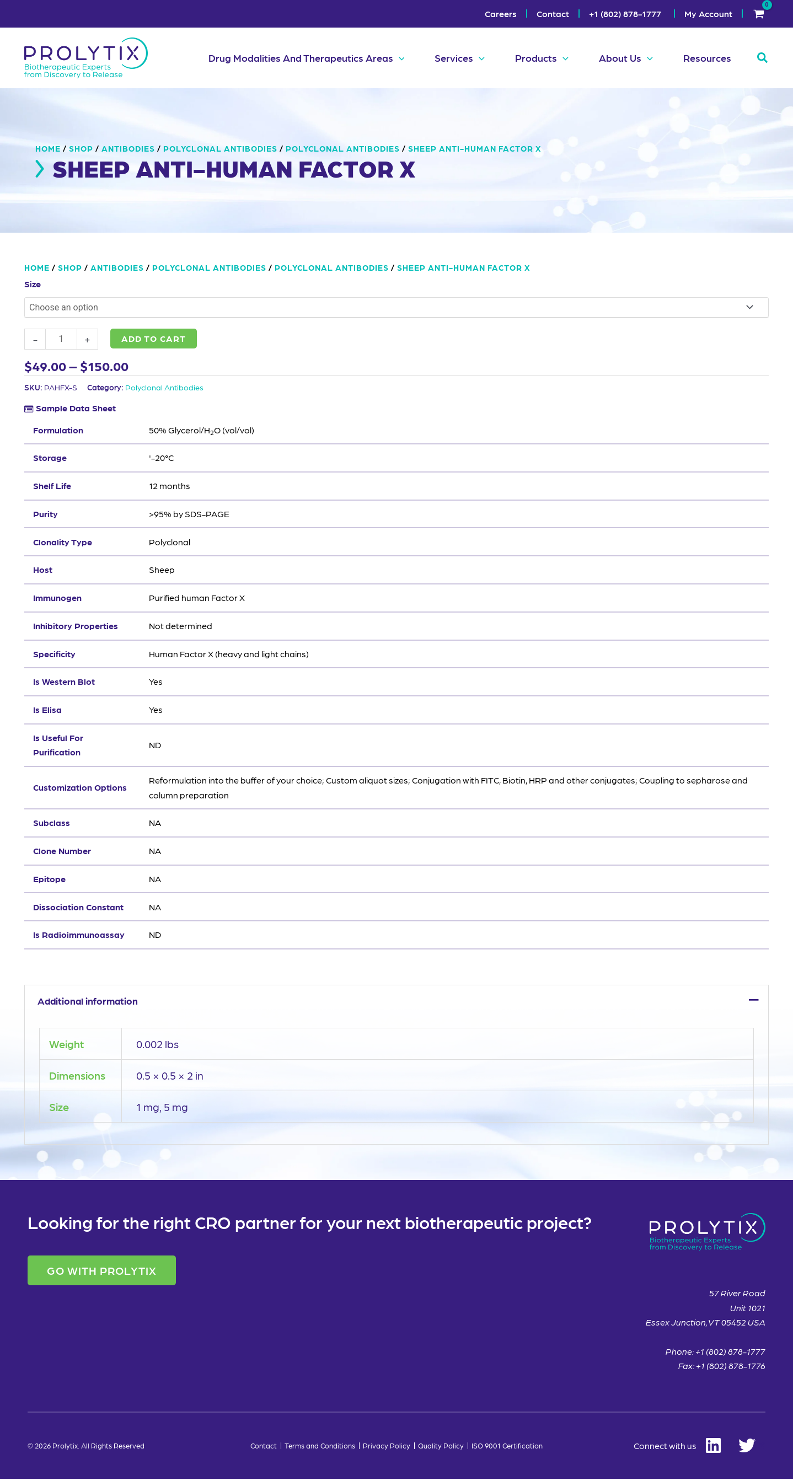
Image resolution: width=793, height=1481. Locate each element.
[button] (386, 58)
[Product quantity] (61, 339)
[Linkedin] (683, 1448)
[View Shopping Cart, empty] (758, 14)
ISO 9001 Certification (507, 1448)
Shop (81, 148)
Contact (263, 1448)
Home (48, 148)
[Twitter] (751, 1448)
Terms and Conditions (320, 1448)
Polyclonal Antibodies (164, 387)
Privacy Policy (386, 1448)
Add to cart (153, 338)
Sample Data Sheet (76, 408)
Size (32, 283)
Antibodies (128, 148)
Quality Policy (441, 1448)
